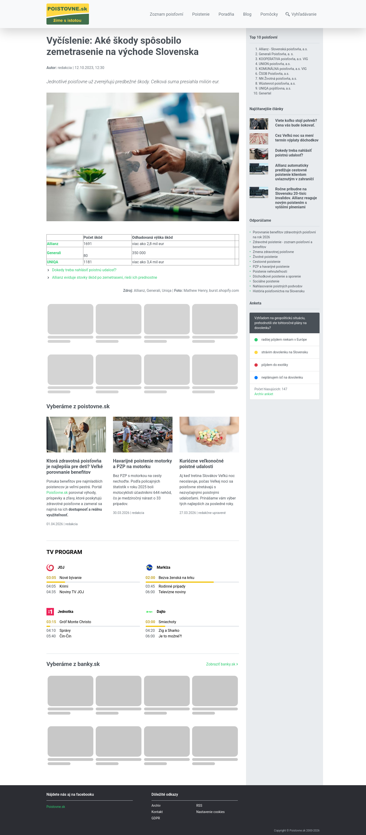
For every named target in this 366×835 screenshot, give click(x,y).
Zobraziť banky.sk (222, 664)
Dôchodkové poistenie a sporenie (277, 276)
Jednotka (65, 611)
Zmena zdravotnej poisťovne (273, 252)
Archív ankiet (263, 394)
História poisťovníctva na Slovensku (278, 291)
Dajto (161, 611)
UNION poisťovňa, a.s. (275, 64)
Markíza (163, 567)
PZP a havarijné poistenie (271, 266)
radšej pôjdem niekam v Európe (284, 339)
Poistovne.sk (55, 807)
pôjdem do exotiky (274, 365)
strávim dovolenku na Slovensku (284, 352)
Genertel (265, 93)
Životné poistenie (265, 257)
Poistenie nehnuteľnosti (270, 271)
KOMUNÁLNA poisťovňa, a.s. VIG (283, 69)
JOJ (61, 567)
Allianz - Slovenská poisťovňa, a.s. (283, 49)
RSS (199, 805)
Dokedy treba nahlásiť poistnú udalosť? (84, 270)
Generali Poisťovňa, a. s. (276, 54)
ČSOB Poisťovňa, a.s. (274, 74)
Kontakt (157, 812)
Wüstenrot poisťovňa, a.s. (277, 83)
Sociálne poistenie (266, 281)
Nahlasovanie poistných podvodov (278, 286)
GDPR (155, 818)
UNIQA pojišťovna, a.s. (275, 88)
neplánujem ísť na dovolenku (282, 377)
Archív (156, 805)
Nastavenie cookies (210, 812)
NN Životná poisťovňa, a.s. (278, 78)
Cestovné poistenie (267, 262)
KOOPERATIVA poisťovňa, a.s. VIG (283, 59)
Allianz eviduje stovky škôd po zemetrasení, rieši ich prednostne (104, 277)
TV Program (64, 552)
